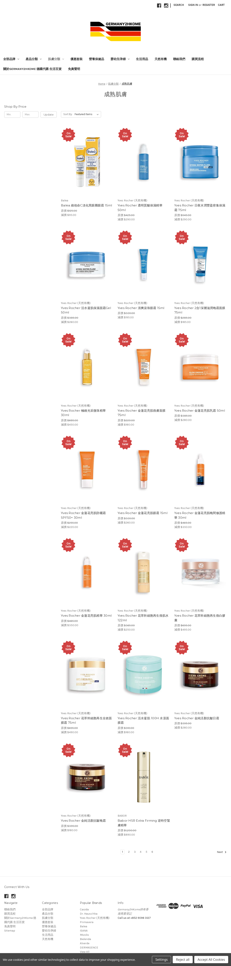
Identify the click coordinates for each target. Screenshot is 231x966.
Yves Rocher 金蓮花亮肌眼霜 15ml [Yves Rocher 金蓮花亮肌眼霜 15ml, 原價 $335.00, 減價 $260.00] (142, 513)
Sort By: (67, 114)
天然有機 (161, 59)
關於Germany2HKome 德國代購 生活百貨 (32, 69)
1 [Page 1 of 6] (122, 852)
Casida (84, 909)
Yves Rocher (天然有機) (95, 918)
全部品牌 (11, 59)
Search (179, 5)
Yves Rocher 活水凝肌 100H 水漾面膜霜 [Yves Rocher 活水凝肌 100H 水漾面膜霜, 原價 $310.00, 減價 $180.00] (143, 720)
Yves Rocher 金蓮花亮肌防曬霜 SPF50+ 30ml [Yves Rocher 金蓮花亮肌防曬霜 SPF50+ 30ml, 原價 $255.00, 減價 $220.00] (83, 515)
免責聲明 (74, 69)
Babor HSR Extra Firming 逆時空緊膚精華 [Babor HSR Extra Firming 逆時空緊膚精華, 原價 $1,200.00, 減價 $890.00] (144, 823)
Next (222, 852)
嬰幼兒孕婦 (120, 59)
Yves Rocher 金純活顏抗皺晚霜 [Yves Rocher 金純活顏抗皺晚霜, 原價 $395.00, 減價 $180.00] (83, 820)
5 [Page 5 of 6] (146, 852)
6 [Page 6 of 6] (152, 852)
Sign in (193, 5)
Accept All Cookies (211, 959)
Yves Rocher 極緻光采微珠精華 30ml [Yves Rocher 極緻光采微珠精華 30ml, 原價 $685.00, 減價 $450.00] (83, 413)
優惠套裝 (76, 59)
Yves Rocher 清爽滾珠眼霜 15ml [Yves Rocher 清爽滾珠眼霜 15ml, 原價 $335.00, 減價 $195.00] (141, 308)
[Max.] (30, 114)
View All (84, 952)
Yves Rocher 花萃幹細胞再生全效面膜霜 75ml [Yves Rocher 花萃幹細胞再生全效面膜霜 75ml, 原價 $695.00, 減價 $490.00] (86, 720)
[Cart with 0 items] (221, 5)
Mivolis (84, 935)
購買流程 (198, 59)
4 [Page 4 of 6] (140, 852)
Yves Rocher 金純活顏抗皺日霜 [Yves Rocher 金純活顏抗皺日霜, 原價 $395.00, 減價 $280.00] (196, 718)
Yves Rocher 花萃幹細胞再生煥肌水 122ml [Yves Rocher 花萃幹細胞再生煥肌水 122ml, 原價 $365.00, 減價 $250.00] (143, 618)
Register (208, 5)
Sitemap (9, 930)
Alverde (84, 943)
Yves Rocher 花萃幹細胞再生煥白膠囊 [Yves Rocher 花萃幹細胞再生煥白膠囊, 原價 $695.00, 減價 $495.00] (199, 618)
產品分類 (34, 59)
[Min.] (12, 114)
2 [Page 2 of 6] (129, 852)
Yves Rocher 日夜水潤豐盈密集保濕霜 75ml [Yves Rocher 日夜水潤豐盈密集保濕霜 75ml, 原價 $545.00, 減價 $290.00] (199, 207)
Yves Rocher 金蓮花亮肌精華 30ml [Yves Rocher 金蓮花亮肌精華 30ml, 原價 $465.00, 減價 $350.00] (86, 615)
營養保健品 (96, 59)
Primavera (86, 922)
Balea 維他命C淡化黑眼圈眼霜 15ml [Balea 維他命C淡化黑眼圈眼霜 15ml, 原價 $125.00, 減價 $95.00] (86, 205)
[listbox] (87, 114)
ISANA (84, 930)
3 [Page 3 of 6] (135, 852)
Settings (161, 959)
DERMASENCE (89, 947)
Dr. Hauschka (88, 913)
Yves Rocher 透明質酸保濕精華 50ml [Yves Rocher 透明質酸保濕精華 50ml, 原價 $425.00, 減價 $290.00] (140, 207)
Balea (83, 926)
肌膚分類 (56, 59)
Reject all (182, 959)
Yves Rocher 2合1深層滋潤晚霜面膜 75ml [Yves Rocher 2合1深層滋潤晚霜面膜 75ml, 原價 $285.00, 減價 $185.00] (199, 310)
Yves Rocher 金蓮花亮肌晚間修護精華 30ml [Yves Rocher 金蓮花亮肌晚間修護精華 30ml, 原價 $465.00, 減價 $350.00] (199, 515)
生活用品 (142, 59)
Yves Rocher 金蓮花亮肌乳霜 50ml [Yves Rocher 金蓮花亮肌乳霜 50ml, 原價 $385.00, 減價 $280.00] (199, 410)
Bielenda (85, 939)
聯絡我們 (179, 59)
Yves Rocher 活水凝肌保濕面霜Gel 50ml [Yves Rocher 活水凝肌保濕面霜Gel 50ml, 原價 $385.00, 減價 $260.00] (86, 310)
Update (49, 114)
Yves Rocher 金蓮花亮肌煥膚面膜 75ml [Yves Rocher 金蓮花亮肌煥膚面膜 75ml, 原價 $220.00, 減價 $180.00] (141, 413)
